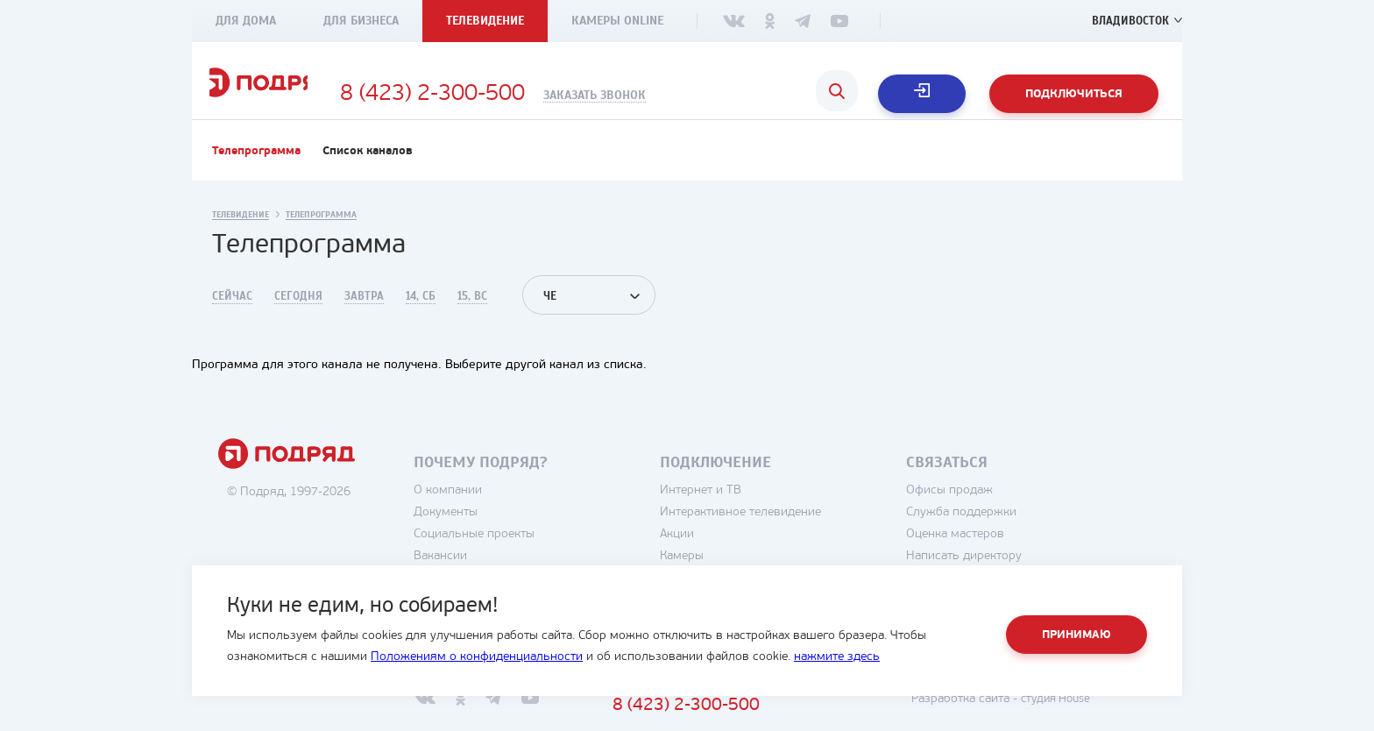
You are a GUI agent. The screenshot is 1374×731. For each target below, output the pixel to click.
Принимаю (1076, 635)
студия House (1099, 720)
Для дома (246, 20)
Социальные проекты (521, 555)
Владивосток (1128, 20)
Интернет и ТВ (748, 511)
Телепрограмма (256, 172)
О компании (495, 511)
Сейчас (232, 317)
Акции (724, 555)
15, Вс (472, 317)
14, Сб (421, 317)
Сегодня (298, 317)
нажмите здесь (837, 657)
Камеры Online (617, 20)
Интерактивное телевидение (787, 533)
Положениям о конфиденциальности (477, 657)
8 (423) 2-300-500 (521, 94)
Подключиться (1074, 94)
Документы (493, 533)
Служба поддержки (1008, 533)
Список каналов (367, 172)
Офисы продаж (996, 511)
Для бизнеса (361, 20)
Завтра (364, 317)
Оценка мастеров (1002, 555)
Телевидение (485, 20)
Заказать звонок (684, 96)
